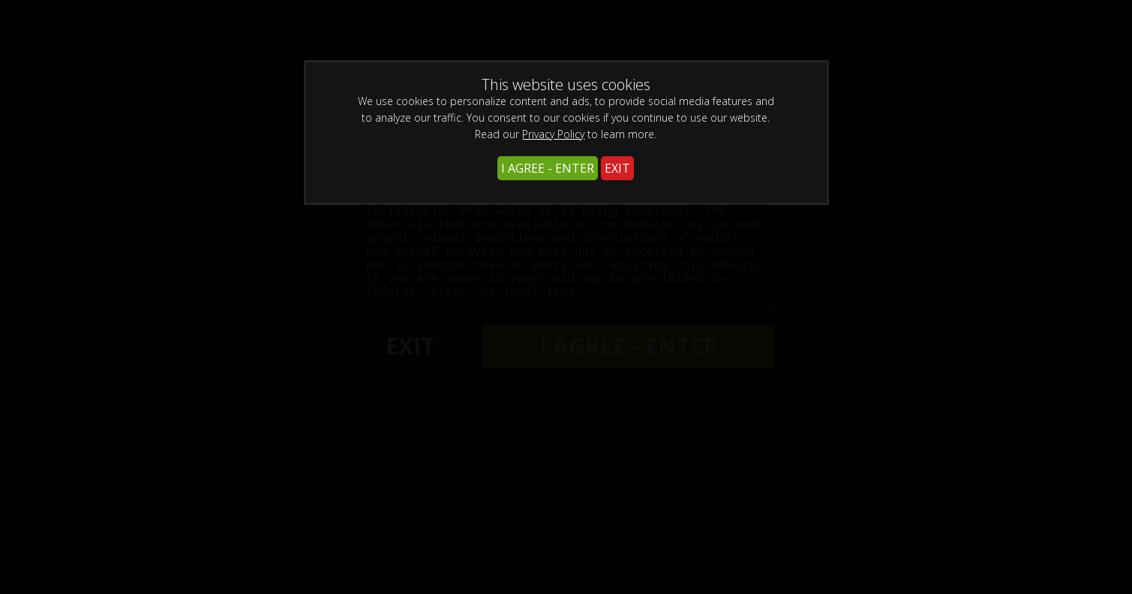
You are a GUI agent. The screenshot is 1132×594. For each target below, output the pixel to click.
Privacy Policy (553, 134)
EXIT (617, 168)
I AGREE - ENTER (547, 168)
